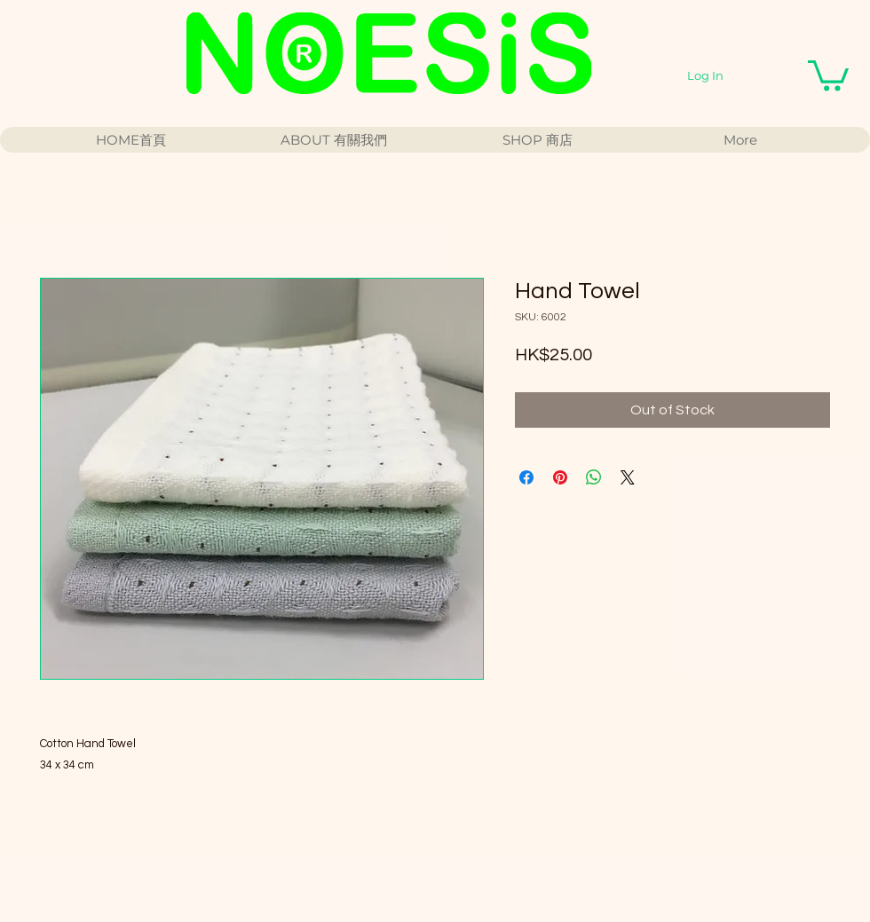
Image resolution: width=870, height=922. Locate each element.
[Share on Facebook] (526, 477)
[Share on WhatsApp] (594, 477)
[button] (828, 74)
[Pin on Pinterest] (560, 477)
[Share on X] (627, 477)
